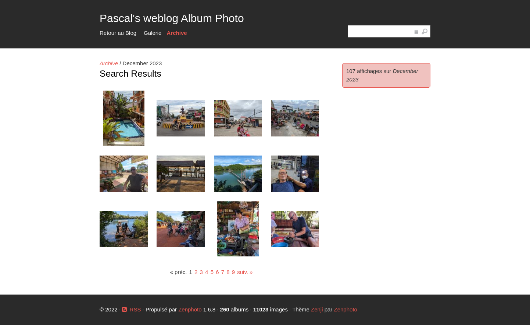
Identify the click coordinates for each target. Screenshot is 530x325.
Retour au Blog (118, 33)
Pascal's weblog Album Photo (172, 18)
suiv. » (245, 272)
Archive (177, 33)
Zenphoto (190, 309)
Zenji (317, 309)
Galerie (152, 33)
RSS (135, 309)
